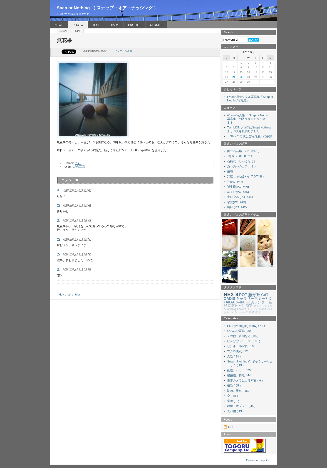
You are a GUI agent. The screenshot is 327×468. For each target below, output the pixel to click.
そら (78, 163)
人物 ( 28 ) (234, 356)
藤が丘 (254, 295)
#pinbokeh (239, 309)
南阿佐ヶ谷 (236, 306)
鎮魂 (230, 171)
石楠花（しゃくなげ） (242, 161)
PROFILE (134, 25)
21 (234, 77)
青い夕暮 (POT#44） (241, 197)
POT (243, 295)
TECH (96, 25)
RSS (231, 427)
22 (241, 77)
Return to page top (258, 460)
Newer (63, 31)
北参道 (263, 309)
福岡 (230, 309)
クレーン (252, 309)
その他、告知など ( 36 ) (242, 336)
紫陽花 (256, 312)
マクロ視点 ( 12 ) (238, 351)
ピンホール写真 (123, 50)
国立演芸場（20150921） (244, 151)
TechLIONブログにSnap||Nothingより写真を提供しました (249, 129)
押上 (270, 309)
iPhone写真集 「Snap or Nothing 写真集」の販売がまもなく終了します (249, 118)
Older (77, 31)
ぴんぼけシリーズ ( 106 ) (243, 341)
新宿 (249, 306)
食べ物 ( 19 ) (235, 411)
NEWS (58, 25)
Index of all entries (69, 294)
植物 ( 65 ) (234, 385)
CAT (264, 295)
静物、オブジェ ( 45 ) (241, 406)
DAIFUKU (242, 302)
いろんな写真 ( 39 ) (240, 331)
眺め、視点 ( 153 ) (239, 390)
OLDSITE (156, 25)
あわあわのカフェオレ (242, 166)
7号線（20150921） (240, 156)
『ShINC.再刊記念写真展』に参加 (249, 136)
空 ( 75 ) (232, 395)
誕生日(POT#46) (238, 186)
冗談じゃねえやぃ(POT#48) (245, 176)
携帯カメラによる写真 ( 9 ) (245, 380)
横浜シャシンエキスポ (237, 312)
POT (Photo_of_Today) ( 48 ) (246, 326)
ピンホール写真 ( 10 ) (241, 346)
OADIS (229, 299)
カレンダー (259, 302)
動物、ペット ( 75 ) (240, 370)
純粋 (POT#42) (237, 207)
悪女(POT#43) (236, 202)
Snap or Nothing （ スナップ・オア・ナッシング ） (107, 7)
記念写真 (79, 166)
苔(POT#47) (235, 181)
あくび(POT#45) (238, 192)
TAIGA (229, 302)
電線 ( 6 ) (233, 401)
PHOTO (78, 25)
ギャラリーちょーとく (254, 299)
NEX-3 (231, 294)
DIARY (114, 25)
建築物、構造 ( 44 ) (240, 375)
